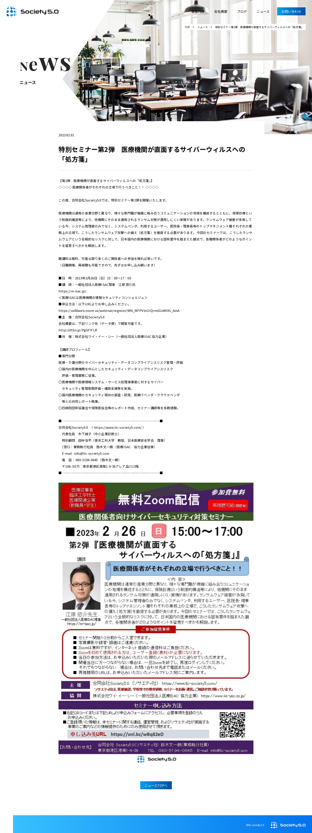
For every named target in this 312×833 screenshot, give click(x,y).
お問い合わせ (291, 11)
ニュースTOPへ (156, 783)
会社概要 (220, 11)
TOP (187, 27)
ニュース (263, 11)
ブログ (242, 11)
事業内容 (198, 11)
